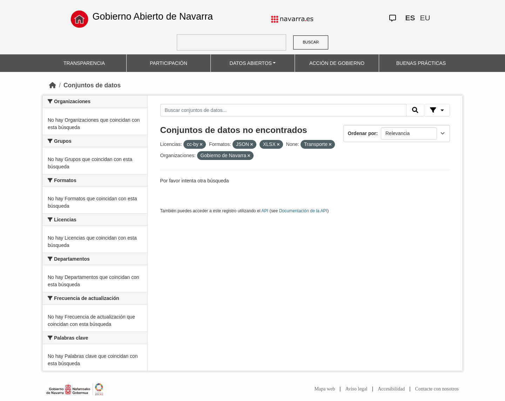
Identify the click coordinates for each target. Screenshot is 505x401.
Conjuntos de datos (92, 85)
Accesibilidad (391, 389)
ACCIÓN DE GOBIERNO (336, 63)
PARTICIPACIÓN (168, 63)
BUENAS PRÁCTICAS (421, 63)
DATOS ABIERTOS (251, 63)
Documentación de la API (303, 210)
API (264, 210)
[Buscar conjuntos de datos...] (283, 110)
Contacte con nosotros (437, 389)
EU (425, 18)
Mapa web (325, 389)
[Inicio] (52, 85)
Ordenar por (362, 133)
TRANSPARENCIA (84, 63)
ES (410, 18)
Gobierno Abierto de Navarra (152, 16)
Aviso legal (356, 389)
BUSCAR (311, 42)
